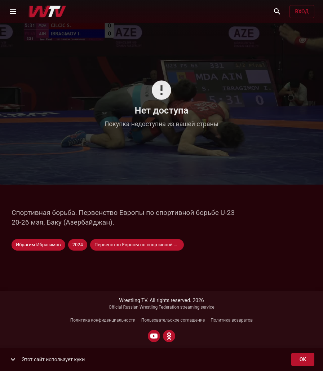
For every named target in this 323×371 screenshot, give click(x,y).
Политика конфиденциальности (103, 320)
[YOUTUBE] (154, 336)
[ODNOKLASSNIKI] (169, 336)
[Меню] (13, 11)
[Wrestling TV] (47, 11)
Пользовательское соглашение (173, 320)
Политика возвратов (232, 320)
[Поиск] (277, 11)
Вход (302, 11)
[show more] (13, 359)
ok (302, 359)
